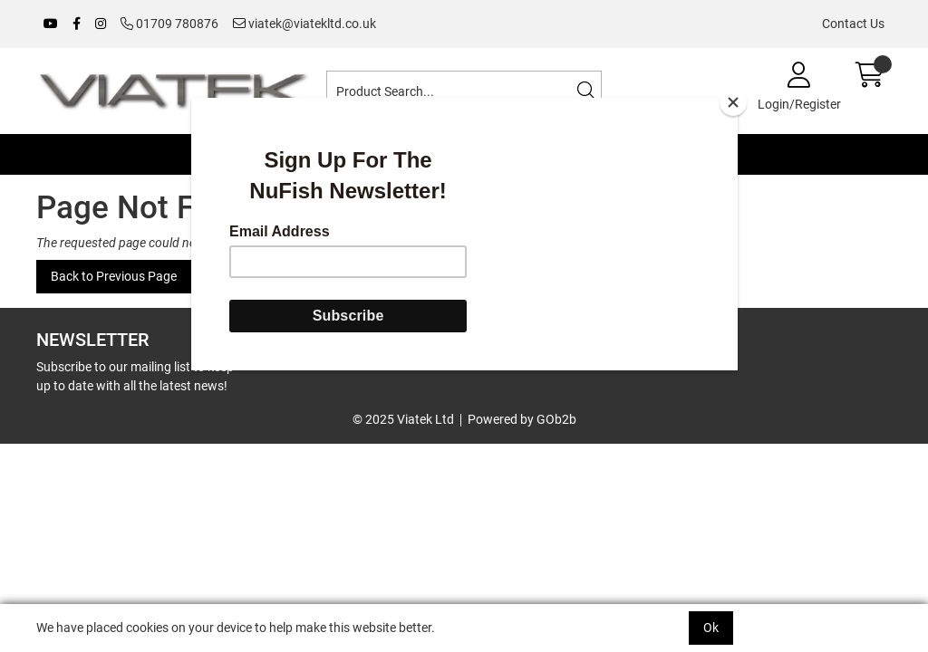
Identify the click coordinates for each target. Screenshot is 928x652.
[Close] (733, 102)
